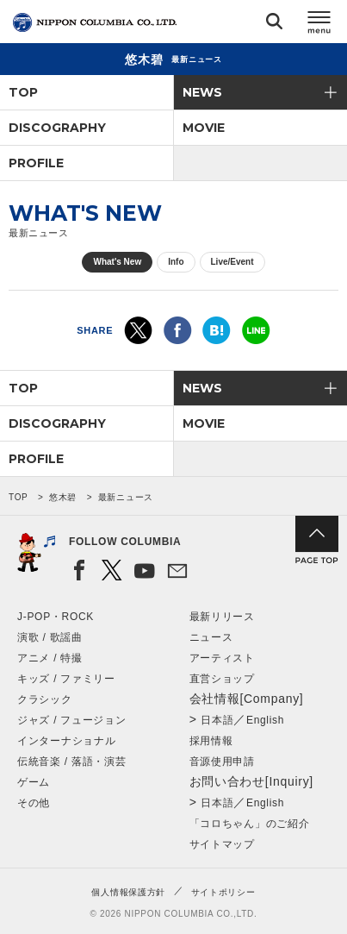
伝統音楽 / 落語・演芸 (71, 761)
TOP (23, 92)
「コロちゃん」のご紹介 (249, 824)
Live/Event (232, 261)
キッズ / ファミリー (66, 679)
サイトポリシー (223, 892)
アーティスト (222, 658)
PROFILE (36, 163)
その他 (33, 803)
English (265, 720)
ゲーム (33, 782)
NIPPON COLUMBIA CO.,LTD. (95, 22)
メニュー (319, 24)
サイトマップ (222, 844)
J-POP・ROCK (55, 617)
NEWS (202, 92)
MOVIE (204, 127)
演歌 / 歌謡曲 (50, 637)
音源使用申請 (222, 761)
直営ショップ (222, 679)
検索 (274, 24)
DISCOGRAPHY (57, 127)
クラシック (44, 699)
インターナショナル (66, 741)
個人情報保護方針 (128, 892)
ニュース (211, 637)
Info (175, 261)
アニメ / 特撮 (50, 658)
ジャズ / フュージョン (71, 720)
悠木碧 (63, 497)
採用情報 (211, 741)
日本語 (217, 720)
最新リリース (222, 617)
